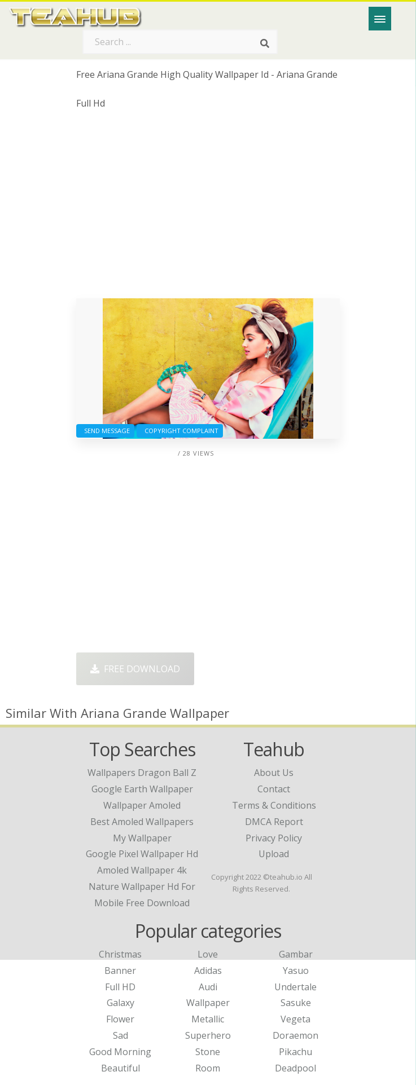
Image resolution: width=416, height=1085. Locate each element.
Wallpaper (208, 1002)
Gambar (296, 954)
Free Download (135, 669)
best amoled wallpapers (142, 821)
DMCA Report (274, 821)
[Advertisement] (207, 208)
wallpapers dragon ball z (141, 772)
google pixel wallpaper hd (142, 854)
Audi (208, 987)
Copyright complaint (179, 430)
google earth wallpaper (142, 789)
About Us (274, 772)
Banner (120, 970)
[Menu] (380, 18)
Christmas (120, 954)
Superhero (208, 1035)
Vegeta (295, 1019)
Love (208, 954)
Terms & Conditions (274, 805)
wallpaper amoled (142, 805)
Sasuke (296, 1002)
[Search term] (180, 41)
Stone (207, 1052)
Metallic (207, 1019)
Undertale (295, 987)
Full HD (120, 987)
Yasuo (296, 970)
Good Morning (120, 1052)
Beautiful (120, 1068)
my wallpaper (142, 838)
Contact (273, 789)
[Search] (264, 44)
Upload (274, 854)
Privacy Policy (274, 838)
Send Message (105, 430)
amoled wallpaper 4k (142, 870)
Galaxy (120, 1002)
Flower (120, 1019)
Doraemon (295, 1035)
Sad (120, 1035)
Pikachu (295, 1052)
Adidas (208, 970)
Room (207, 1068)
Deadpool (295, 1068)
